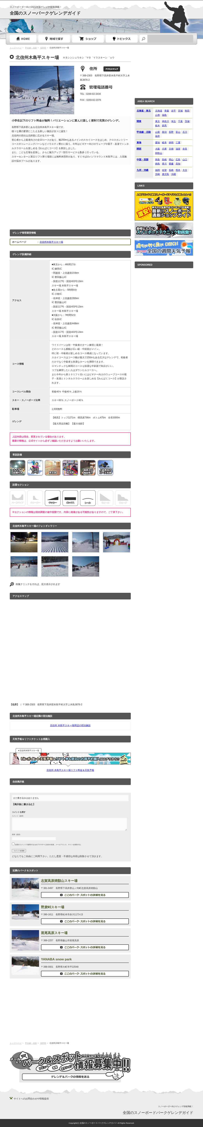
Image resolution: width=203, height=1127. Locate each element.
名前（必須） (16, 834)
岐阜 (164, 142)
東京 (157, 121)
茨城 (187, 121)
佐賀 (164, 170)
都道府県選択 (54, 39)
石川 (185, 132)
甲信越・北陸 (31, 48)
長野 (171, 132)
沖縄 (173, 174)
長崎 (171, 170)
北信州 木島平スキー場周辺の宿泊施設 (70, 725)
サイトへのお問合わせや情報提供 (31, 1098)
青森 (166, 110)
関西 (139, 148)
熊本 (178, 170)
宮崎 (157, 174)
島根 (164, 159)
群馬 (164, 125)
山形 (157, 115)
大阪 (157, 148)
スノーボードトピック (122, 39)
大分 (185, 170)
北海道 (158, 110)
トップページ (23, 39)
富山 (178, 132)
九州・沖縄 (142, 170)
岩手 (173, 110)
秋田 (187, 110)
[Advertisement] (70, 196)
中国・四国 (142, 159)
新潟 (164, 132)
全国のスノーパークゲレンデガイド (45, 13)
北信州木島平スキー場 (51, 242)
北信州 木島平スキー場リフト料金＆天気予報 (70, 770)
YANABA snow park (56, 959)
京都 (171, 148)
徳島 (157, 163)
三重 (178, 142)
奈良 (185, 148)
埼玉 (173, 121)
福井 (157, 136)
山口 (185, 159)
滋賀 (178, 148)
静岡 (171, 142)
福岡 (157, 170)
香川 (164, 163)
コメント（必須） (18, 816)
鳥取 (157, 159)
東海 (139, 142)
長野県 (43, 48)
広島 (178, 159)
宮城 (180, 110)
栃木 (157, 125)
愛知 (157, 142)
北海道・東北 (144, 110)
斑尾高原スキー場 (54, 933)
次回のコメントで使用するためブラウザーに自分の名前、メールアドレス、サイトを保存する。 (48, 845)
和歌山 (158, 153)
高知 (178, 163)
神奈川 (165, 121)
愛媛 (171, 163)
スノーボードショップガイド (88, 39)
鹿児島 (165, 174)
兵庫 (164, 148)
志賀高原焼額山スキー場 (59, 881)
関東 (139, 121)
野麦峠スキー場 (52, 907)
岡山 (171, 159)
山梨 (157, 132)
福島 (164, 115)
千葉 (180, 121)
